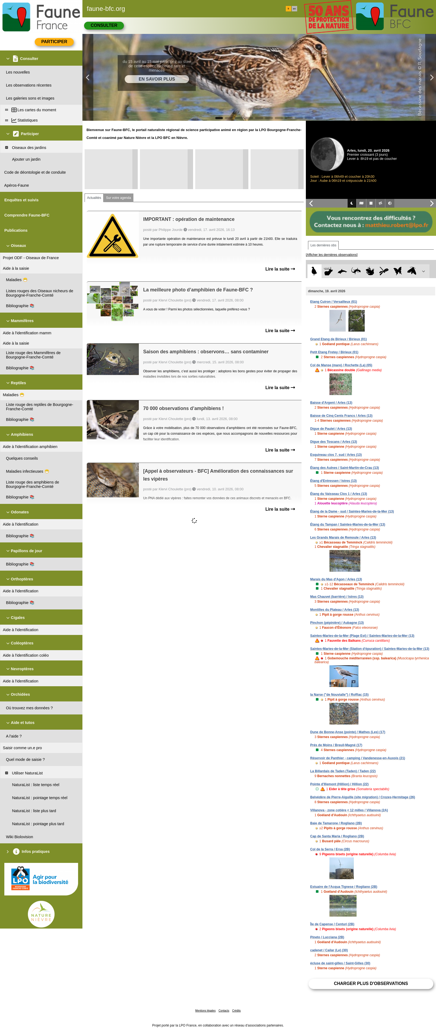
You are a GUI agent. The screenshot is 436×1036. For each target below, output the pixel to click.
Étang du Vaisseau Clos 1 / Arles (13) (338, 494)
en (294, 8)
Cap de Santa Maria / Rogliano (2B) (337, 836)
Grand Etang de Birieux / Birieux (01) (338, 339)
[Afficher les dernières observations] (332, 255)
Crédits (236, 1010)
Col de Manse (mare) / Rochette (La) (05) (341, 365)
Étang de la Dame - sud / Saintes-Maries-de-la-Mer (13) (352, 511)
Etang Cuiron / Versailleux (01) (333, 302)
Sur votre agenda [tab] (118, 198)
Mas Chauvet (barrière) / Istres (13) (337, 597)
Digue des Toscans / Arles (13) (333, 442)
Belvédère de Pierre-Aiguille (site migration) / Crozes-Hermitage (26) (362, 797)
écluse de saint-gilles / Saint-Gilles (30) (340, 963)
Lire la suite (280, 269)
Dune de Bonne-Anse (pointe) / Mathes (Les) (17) (347, 732)
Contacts (224, 1010)
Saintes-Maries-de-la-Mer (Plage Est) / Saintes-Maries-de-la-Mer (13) (362, 636)
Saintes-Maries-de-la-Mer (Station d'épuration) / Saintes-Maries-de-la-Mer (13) (369, 649)
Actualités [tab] (94, 198)
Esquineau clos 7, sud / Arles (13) (336, 455)
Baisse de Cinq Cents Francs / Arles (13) (341, 416)
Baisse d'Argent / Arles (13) (331, 403)
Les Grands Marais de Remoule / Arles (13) (343, 537)
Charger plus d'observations (371, 983)
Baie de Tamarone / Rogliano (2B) (336, 823)
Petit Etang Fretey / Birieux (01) (334, 352)
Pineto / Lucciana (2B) (327, 937)
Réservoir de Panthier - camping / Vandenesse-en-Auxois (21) (357, 758)
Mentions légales (205, 1010)
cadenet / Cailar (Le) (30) (329, 950)
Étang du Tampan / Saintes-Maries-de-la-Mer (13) (347, 524)
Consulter (104, 25)
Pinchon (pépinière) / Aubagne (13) (337, 623)
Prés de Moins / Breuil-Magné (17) (336, 745)
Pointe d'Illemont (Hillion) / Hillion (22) (339, 784)
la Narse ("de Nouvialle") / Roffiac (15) (339, 695)
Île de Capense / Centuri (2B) (332, 924)
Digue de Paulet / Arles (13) (331, 429)
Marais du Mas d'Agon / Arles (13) (336, 579)
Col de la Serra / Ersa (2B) (330, 849)
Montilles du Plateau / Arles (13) (334, 610)
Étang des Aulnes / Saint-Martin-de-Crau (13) (344, 468)
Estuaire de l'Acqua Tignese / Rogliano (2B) (343, 887)
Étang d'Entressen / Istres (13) (333, 481)
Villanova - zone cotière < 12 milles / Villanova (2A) (349, 810)
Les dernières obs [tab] (323, 245)
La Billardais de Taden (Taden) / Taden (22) (343, 771)
